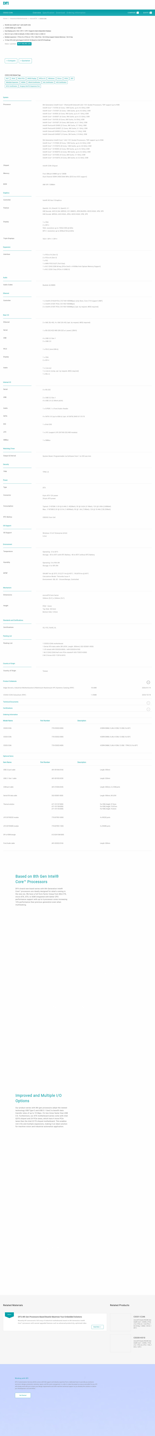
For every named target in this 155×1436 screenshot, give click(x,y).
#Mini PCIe (21, 74)
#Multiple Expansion (12, 78)
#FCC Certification (11, 82)
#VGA (66, 74)
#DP (72, 74)
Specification (55, 9)
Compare (10, 56)
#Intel (13, 74)
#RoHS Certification (34, 78)
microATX (28, 15)
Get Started (22, 1360)
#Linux (59, 74)
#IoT (7, 74)
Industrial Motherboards (16, 15)
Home (5, 15)
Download (70, 9)
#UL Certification (48, 78)
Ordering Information (87, 9)
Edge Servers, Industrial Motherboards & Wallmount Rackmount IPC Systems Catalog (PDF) (38, 653)
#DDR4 (23, 78)
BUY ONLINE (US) (23, 40)
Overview (41, 9)
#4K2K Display (31, 74)
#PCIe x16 (42, 74)
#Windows (51, 74)
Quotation (24, 56)
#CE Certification (61, 78)
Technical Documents (77, 669)
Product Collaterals (77, 646)
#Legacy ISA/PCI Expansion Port (30, 82)
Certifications (77, 675)
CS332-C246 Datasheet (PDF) (16, 661)
